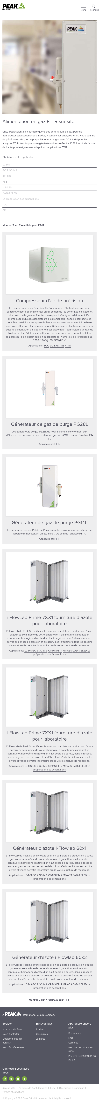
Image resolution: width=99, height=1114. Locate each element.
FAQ (70, 1037)
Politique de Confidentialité (33, 1088)
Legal (53, 1088)
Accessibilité (8, 1088)
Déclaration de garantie (71, 1088)
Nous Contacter (10, 1034)
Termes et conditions (13, 1091)
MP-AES (7, 187)
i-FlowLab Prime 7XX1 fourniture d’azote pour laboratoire (49, 620)
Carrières (40, 1038)
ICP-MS (6, 176)
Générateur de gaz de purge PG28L (49, 424)
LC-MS (6, 164)
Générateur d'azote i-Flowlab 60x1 (49, 848)
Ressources (41, 1034)
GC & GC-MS (9, 170)
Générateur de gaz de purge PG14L (49, 523)
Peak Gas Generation (13, 1047)
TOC (5, 204)
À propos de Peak (12, 1029)
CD (4, 210)
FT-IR (5, 181)
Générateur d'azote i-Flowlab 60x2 (49, 957)
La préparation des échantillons (20, 199)
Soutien (39, 1029)
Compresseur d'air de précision (49, 301)
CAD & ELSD (9, 193)
